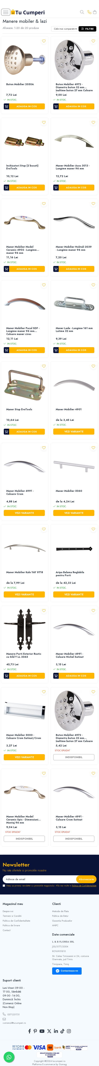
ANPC (55, 925)
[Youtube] (42, 1031)
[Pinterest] (35, 1031)
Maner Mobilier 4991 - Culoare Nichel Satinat (70, 655)
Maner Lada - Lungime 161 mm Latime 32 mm (74, 330)
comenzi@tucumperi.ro (14, 1021)
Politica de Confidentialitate (84, 885)
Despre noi (8, 911)
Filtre (87, 29)
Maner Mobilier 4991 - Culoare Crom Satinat (69, 818)
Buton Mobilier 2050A (20, 84)
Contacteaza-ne (67, 971)
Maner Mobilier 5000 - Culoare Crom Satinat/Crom (23, 737)
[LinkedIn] (56, 1031)
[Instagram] (69, 1031)
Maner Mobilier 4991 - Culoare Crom (20, 492)
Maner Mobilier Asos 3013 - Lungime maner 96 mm (72, 167)
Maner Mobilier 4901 (69, 409)
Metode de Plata (60, 911)
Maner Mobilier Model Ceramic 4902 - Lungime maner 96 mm (21, 250)
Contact (6, 930)
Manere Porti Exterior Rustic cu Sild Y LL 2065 (23, 655)
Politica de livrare (11, 925)
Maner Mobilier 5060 (69, 491)
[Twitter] (49, 1031)
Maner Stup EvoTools (19, 409)
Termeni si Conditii (12, 916)
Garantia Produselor (62, 920)
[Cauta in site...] (82, 12)
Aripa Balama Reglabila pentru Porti (70, 574)
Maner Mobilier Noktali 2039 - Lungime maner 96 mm (74, 248)
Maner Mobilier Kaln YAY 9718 (24, 572)
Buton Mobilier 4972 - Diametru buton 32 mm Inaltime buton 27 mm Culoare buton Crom (74, 87)
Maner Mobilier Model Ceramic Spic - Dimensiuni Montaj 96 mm (22, 819)
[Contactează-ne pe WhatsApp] (9, 1057)
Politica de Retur (60, 916)
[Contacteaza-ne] (89, 12)
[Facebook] (29, 1031)
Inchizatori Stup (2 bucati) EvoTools (22, 167)
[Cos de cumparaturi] (94, 12)
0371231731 (11, 1014)
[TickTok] (62, 1031)
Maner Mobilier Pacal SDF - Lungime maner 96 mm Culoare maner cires (22, 331)
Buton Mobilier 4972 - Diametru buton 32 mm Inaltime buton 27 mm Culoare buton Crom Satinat (74, 738)
